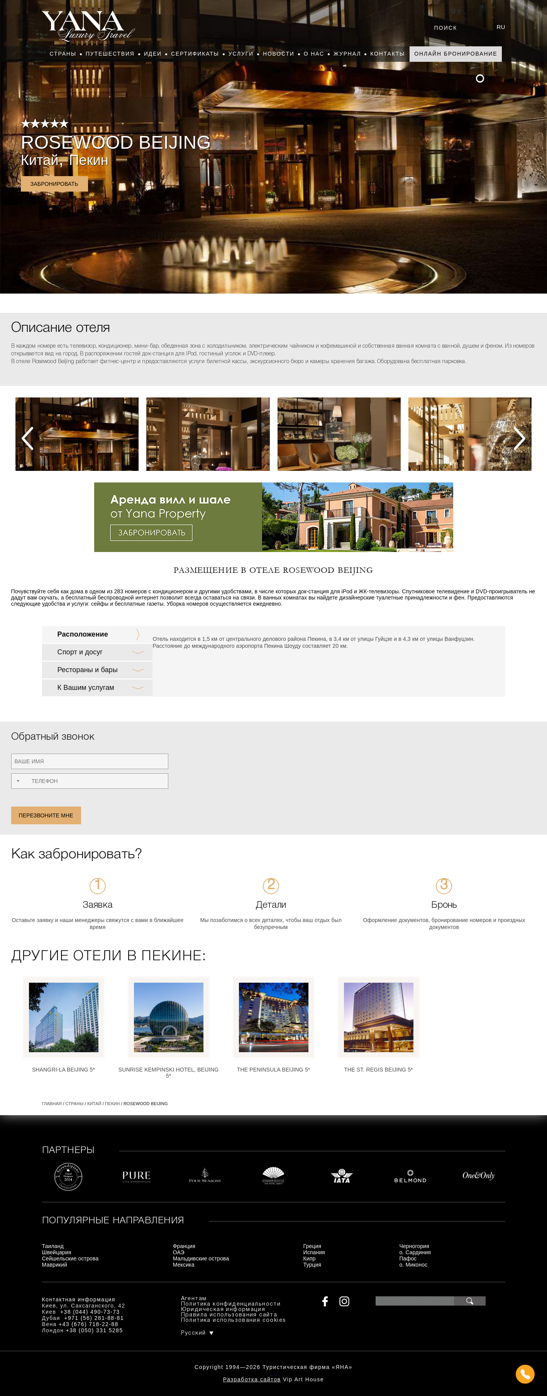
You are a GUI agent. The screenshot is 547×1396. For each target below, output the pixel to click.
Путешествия (110, 54)
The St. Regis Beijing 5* (378, 1070)
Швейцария (56, 1252)
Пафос (408, 1258)
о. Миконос (413, 1265)
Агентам (194, 1298)
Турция (312, 1265)
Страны (63, 54)
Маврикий (55, 1265)
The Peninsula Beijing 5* (273, 1070)
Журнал (347, 54)
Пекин (88, 160)
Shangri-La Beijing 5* (63, 1070)
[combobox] (17, 781)
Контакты (387, 54)
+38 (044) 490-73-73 (90, 1312)
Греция (312, 1246)
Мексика (184, 1265)
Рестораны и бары (88, 670)
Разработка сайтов (252, 1379)
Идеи (153, 54)
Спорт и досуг (80, 652)
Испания (314, 1252)
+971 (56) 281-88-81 (94, 1318)
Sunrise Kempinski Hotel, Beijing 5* (169, 1073)
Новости (279, 54)
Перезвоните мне (46, 815)
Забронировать (54, 184)
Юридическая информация (223, 1309)
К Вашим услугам (86, 687)
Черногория (414, 1246)
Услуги (241, 54)
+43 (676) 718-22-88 (89, 1324)
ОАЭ (179, 1252)
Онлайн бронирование (455, 54)
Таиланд (53, 1246)
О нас (314, 54)
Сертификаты (195, 54)
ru (501, 27)
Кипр (309, 1258)
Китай (40, 160)
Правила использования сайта (229, 1315)
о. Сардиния (415, 1252)
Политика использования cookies (233, 1320)
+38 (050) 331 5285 (94, 1330)
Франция (184, 1246)
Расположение (83, 634)
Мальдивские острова (201, 1258)
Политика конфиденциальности (231, 1304)
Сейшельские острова (70, 1258)
